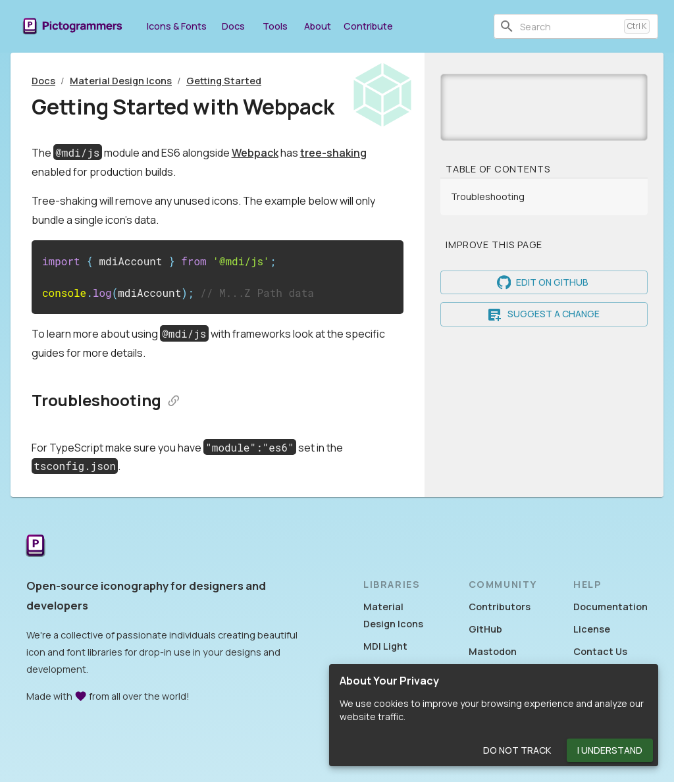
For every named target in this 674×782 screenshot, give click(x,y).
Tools (275, 26)
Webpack (255, 152)
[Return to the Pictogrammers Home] (35, 547)
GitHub (485, 629)
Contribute (368, 26)
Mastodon (493, 651)
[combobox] (569, 26)
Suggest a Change (544, 314)
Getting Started (223, 80)
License (591, 629)
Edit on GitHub (544, 282)
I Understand (610, 751)
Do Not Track (517, 751)
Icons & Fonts (177, 26)
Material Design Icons (121, 80)
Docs (233, 26)
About (317, 26)
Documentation (610, 606)
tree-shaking (333, 152)
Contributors (500, 606)
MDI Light (385, 646)
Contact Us (600, 651)
